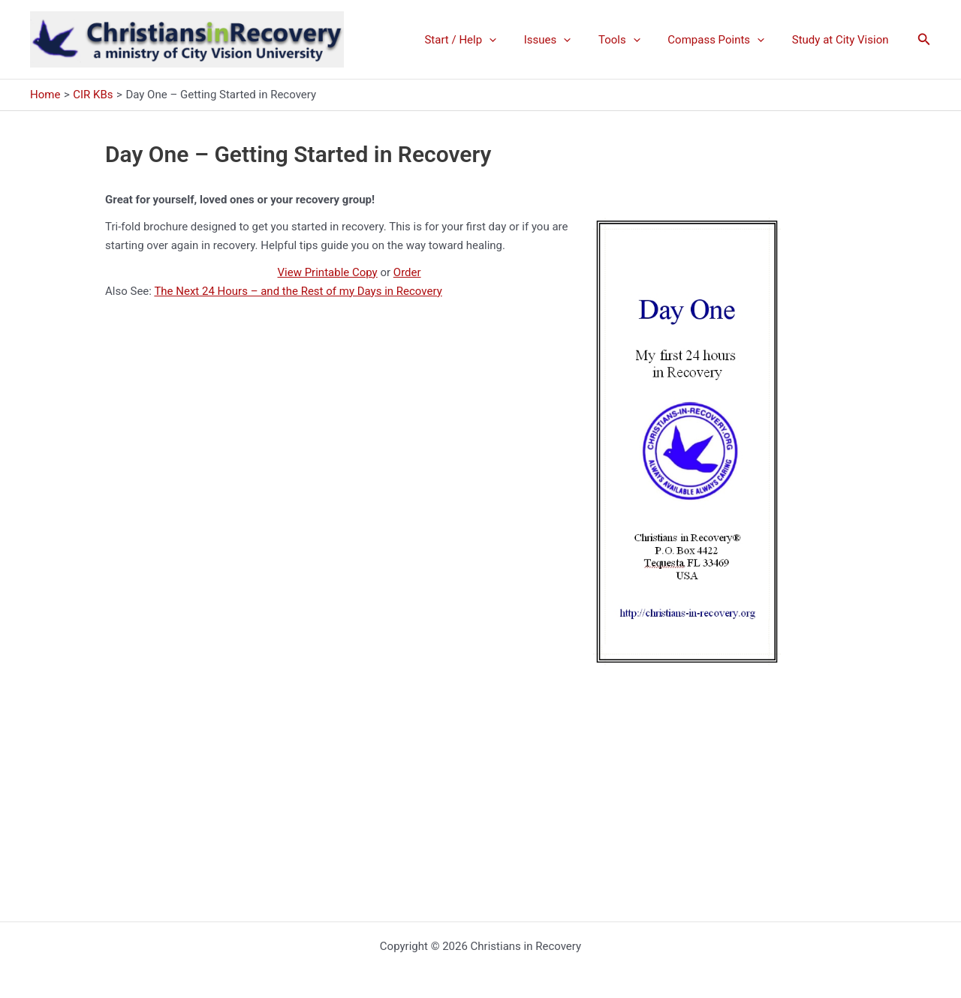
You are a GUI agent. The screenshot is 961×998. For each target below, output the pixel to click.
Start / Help (483, 40)
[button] (924, 39)
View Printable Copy (328, 272)
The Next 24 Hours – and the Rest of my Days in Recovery (297, 291)
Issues (565, 40)
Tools (632, 40)
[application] (512, 40)
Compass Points (723, 40)
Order (407, 272)
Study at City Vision (842, 40)
